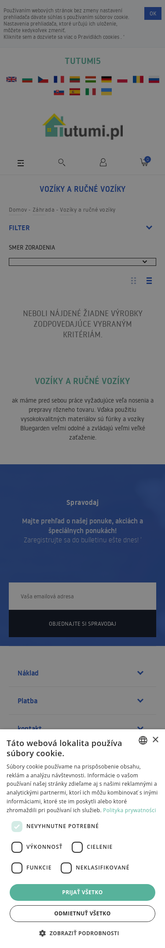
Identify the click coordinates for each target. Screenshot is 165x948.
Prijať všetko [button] (82, 892)
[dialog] (82, 838)
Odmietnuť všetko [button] (82, 913)
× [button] (155, 740)
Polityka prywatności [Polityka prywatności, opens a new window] (129, 810)
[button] (82, 933)
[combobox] (143, 740)
